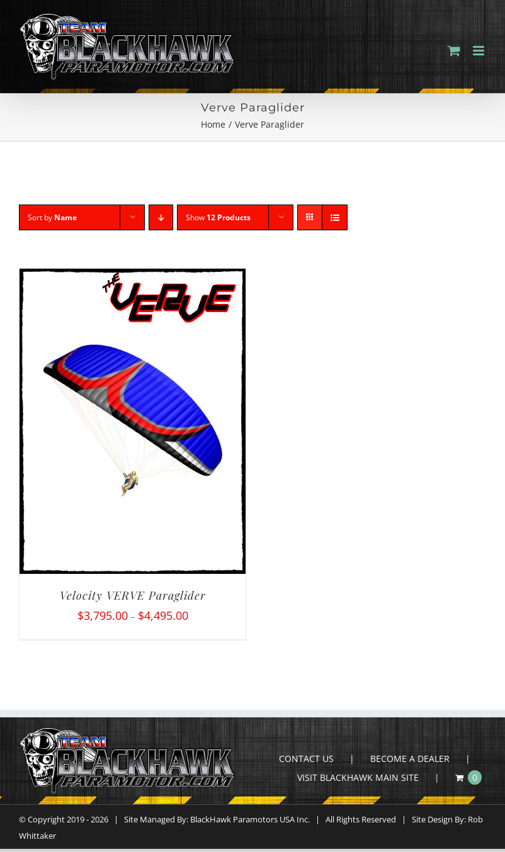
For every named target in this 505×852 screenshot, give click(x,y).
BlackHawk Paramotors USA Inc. (250, 819)
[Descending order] (161, 217)
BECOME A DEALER (410, 759)
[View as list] (334, 217)
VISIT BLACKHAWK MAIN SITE (358, 777)
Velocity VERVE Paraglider (133, 595)
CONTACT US (306, 759)
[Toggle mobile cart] (454, 50)
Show (218, 217)
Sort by (52, 217)
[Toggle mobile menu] (479, 50)
